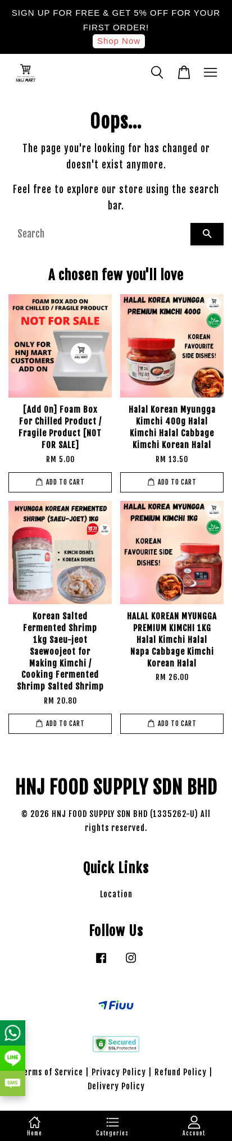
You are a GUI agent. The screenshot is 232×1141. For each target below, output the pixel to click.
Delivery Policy (116, 1086)
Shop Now (118, 40)
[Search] (99, 234)
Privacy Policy (119, 1072)
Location (116, 894)
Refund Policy (180, 1072)
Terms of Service (51, 1072)
